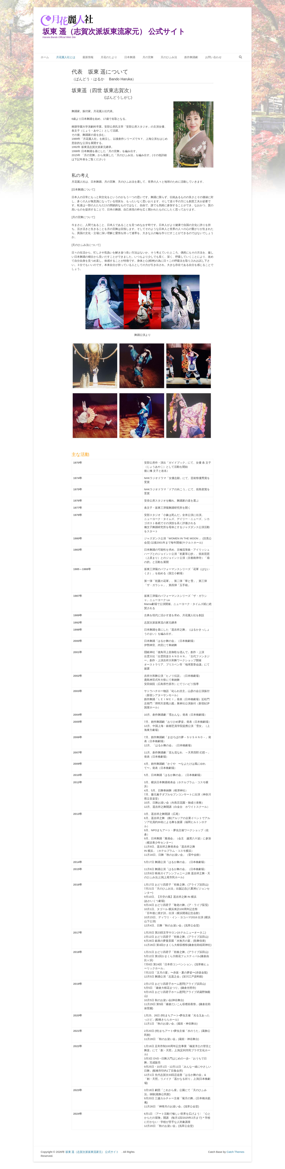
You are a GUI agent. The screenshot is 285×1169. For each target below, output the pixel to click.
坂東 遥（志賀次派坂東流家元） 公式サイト (117, 31)
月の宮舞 (147, 57)
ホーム (45, 57)
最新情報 (88, 57)
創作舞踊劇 (191, 57)
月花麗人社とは (65, 57)
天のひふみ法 (169, 57)
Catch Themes (235, 1151)
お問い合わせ (213, 57)
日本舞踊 (129, 57)
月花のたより (109, 57)
